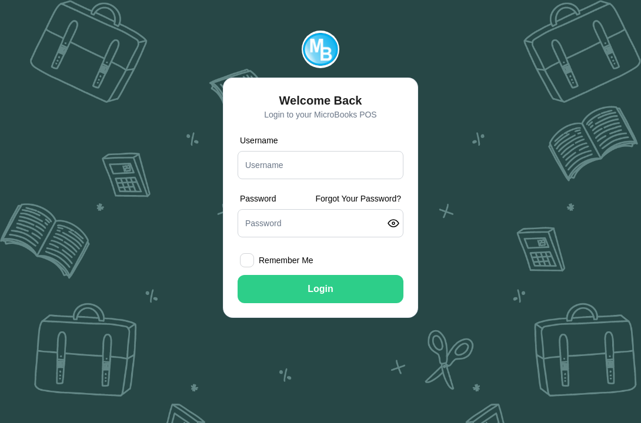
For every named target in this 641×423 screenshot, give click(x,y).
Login (320, 289)
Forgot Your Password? (358, 198)
